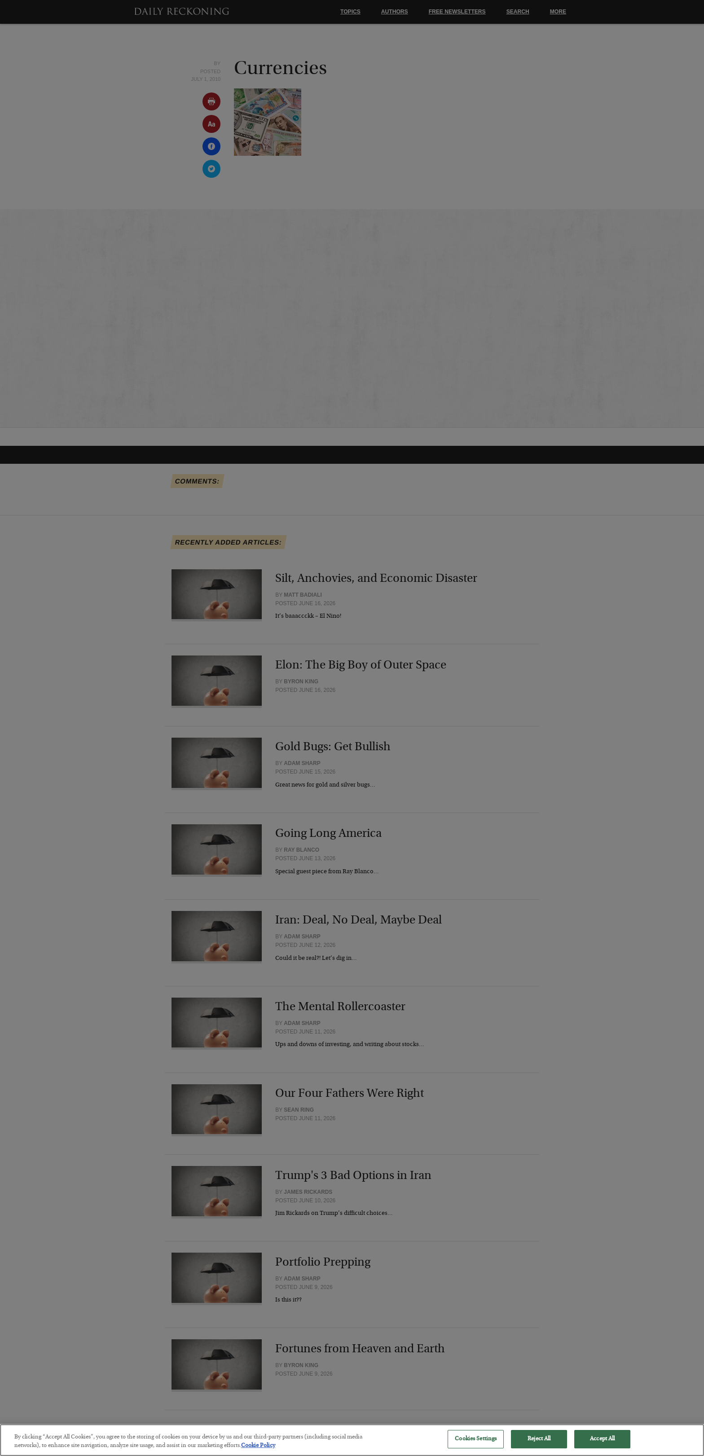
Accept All (602, 1446)
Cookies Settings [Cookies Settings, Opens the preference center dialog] (476, 1446)
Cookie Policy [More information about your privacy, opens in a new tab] (258, 1453)
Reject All (539, 1446)
